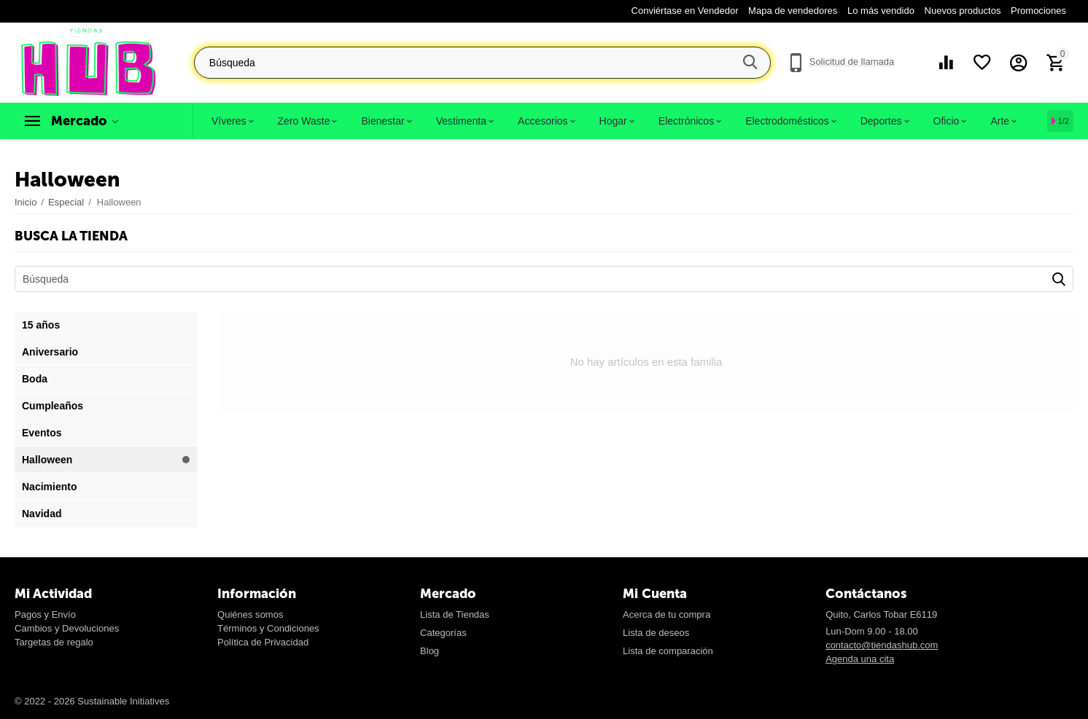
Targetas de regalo (54, 642)
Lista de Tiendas (454, 614)
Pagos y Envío (45, 614)
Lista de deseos (656, 632)
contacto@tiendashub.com (881, 645)
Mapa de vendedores (792, 10)
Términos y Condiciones (268, 628)
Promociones (1038, 10)
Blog (429, 650)
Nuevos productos (963, 10)
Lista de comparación (668, 650)
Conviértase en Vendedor (685, 10)
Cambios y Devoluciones (67, 628)
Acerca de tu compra (666, 614)
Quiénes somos (250, 614)
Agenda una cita (859, 658)
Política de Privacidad (262, 642)
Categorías (443, 632)
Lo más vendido (880, 10)
